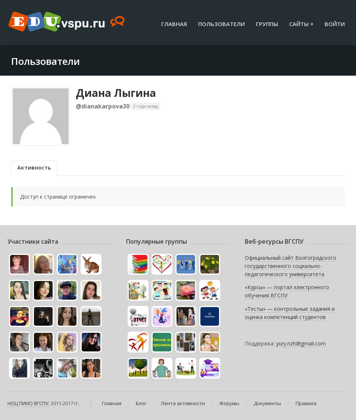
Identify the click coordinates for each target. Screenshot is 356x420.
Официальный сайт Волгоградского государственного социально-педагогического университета (290, 265)
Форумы (229, 403)
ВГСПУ (41, 403)
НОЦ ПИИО (20, 403)
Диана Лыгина (116, 93)
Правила (306, 403)
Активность (34, 167)
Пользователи (221, 23)
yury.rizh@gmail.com (301, 343)
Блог (141, 403)
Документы (267, 403)
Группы (267, 23)
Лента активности (183, 403)
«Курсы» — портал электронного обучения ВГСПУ (287, 291)
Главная (174, 23)
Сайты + (301, 23)
